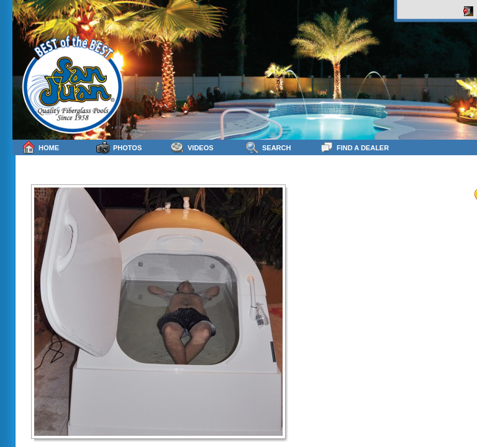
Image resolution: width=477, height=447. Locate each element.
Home (40, 147)
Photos (119, 147)
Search (268, 147)
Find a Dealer (354, 147)
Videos (192, 147)
